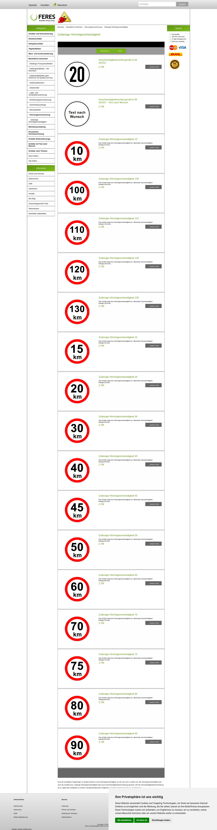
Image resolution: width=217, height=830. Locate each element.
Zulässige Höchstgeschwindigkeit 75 (118, 654)
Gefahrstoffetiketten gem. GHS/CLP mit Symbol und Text (41, 77)
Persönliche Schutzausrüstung (36, 133)
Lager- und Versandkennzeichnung (38, 94)
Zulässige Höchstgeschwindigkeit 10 (118, 139)
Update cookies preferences (22, 829)
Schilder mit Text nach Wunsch (38, 145)
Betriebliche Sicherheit (74, 27)
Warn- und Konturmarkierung (41, 54)
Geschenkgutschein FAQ (38, 204)
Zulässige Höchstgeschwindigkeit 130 (119, 297)
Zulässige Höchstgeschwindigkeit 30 (118, 416)
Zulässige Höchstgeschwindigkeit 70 (118, 614)
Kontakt (31, 194)
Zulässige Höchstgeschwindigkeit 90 (118, 733)
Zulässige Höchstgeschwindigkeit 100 (119, 178)
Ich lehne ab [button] (141, 820)
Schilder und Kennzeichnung (41, 34)
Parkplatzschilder (36, 44)
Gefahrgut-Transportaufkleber (41, 64)
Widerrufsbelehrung (21, 817)
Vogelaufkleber (35, 49)
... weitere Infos (153, 67)
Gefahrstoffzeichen (36, 83)
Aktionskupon (34, 209)
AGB (30, 184)
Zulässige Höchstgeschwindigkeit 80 (118, 693)
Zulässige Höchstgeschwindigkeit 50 (118, 535)
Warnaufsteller (35, 110)
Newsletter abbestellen (37, 214)
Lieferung (65, 806)
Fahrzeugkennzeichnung (93, 27)
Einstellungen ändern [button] (161, 820)
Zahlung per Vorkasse (69, 813)
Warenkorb (60, 5)
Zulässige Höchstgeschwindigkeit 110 (119, 218)
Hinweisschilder (35, 39)
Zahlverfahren (67, 817)
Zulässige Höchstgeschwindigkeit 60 (118, 575)
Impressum (33, 189)
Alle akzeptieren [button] (124, 820)
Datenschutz (33, 179)
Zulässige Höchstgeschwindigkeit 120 (119, 258)
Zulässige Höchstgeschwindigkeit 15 (118, 337)
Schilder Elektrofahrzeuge (39, 139)
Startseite (33, 5)
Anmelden (45, 5)
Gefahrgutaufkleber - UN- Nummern (39, 70)
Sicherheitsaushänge (37, 105)
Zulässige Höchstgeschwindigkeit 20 (118, 376)
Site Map (32, 199)
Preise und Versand (36, 174)
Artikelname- (104, 51)
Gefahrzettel (34, 88)
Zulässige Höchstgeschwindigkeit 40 (118, 456)
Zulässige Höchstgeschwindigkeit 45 (118, 495)
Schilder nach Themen (38, 151)
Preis (120, 51)
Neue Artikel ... (34, 156)
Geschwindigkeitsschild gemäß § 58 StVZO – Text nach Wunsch (118, 101)
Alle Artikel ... (34, 161)
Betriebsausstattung (37, 127)
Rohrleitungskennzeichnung (40, 100)
